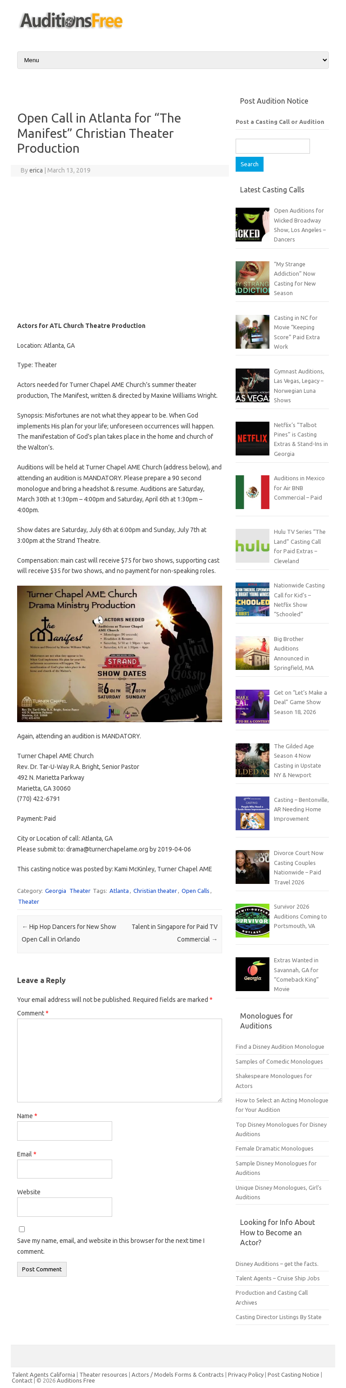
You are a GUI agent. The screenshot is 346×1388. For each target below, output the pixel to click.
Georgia (55, 890)
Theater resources (103, 1374)
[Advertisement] (119, 249)
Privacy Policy (246, 1374)
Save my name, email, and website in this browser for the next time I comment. (111, 1246)
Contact (23, 1380)
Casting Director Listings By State (279, 1317)
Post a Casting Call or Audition (280, 121)
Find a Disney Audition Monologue (280, 1046)
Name (27, 1116)
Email (26, 1154)
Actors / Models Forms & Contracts (178, 1374)
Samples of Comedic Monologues (279, 1061)
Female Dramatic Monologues (275, 1148)
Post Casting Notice (293, 1374)
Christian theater (155, 890)
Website (29, 1192)
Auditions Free (76, 1380)
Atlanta (119, 890)
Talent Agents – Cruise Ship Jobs (278, 1278)
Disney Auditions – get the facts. (277, 1264)
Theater (80, 890)
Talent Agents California (43, 1374)
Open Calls (195, 890)
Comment (33, 1013)
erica (36, 170)
